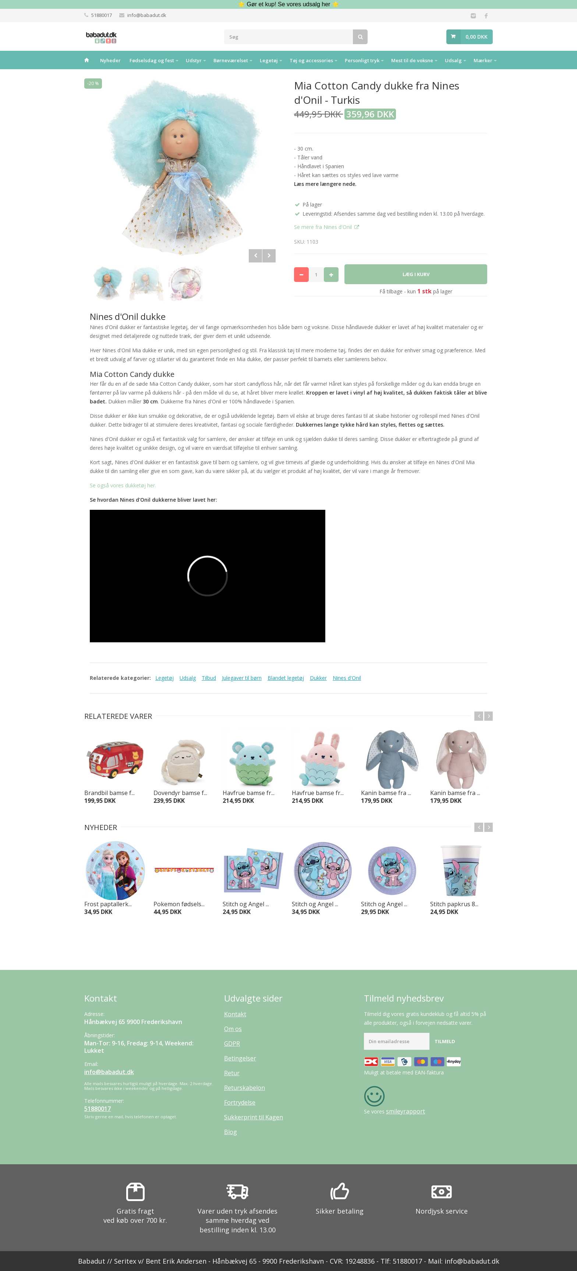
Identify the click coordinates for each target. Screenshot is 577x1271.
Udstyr (194, 60)
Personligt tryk (362, 60)
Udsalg (453, 60)
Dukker (318, 677)
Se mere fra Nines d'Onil (323, 226)
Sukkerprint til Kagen (253, 1117)
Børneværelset (230, 60)
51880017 (101, 15)
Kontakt (235, 1014)
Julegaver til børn (242, 677)
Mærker (483, 60)
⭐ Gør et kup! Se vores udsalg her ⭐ (288, 4)
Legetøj (269, 60)
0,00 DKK (477, 36)
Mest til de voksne (412, 60)
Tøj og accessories (311, 60)
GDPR (232, 1043)
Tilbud (209, 677)
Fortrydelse (239, 1102)
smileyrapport (405, 1111)
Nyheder (110, 60)
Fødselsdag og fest (152, 60)
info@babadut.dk (146, 15)
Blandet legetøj (286, 677)
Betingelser (240, 1058)
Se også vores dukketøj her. (123, 485)
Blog (230, 1132)
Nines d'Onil (347, 677)
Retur (232, 1073)
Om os (233, 1029)
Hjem (86, 60)
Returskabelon (244, 1088)
